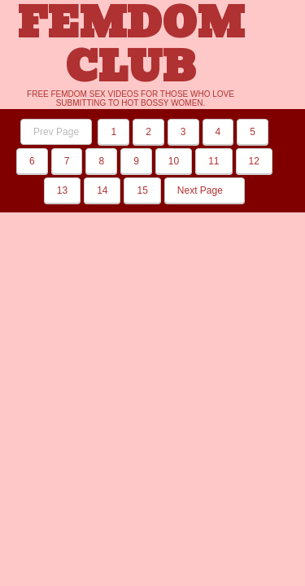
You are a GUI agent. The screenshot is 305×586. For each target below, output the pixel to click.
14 (102, 190)
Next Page (204, 190)
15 (142, 190)
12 (254, 161)
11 (213, 161)
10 (173, 161)
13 (62, 190)
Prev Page (56, 132)
